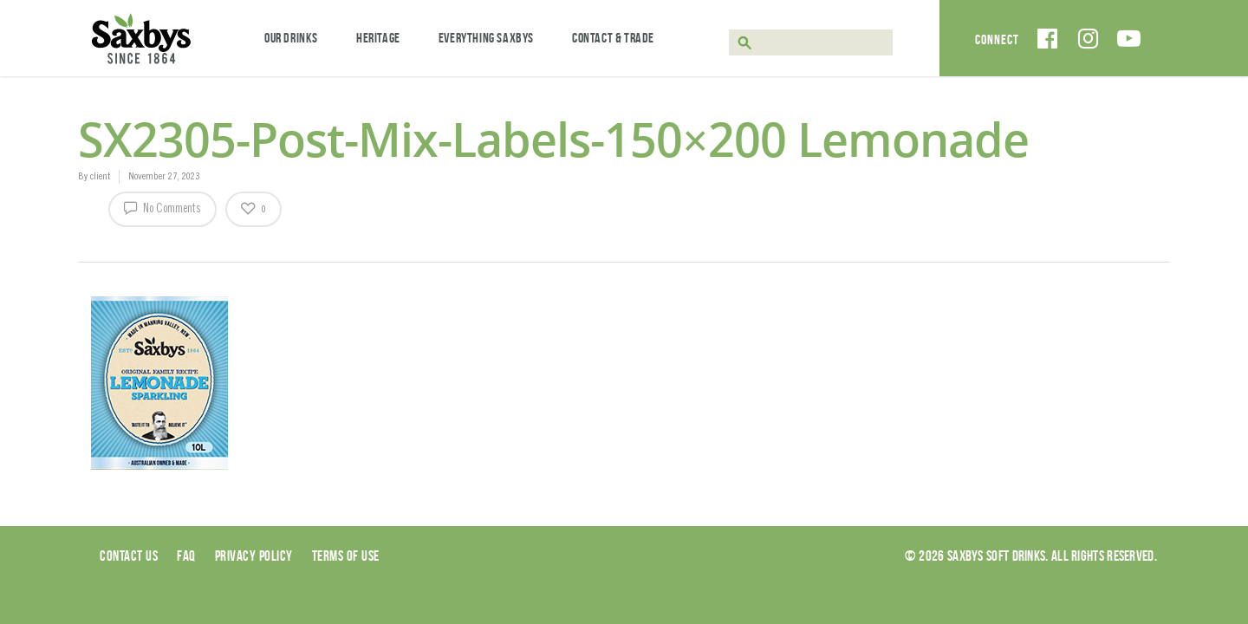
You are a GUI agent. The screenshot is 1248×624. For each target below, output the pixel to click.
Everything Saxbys (486, 37)
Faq (186, 555)
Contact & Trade (613, 37)
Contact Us (129, 555)
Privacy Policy (254, 555)
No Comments (162, 207)
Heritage (378, 37)
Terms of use (346, 555)
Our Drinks (291, 37)
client (100, 177)
